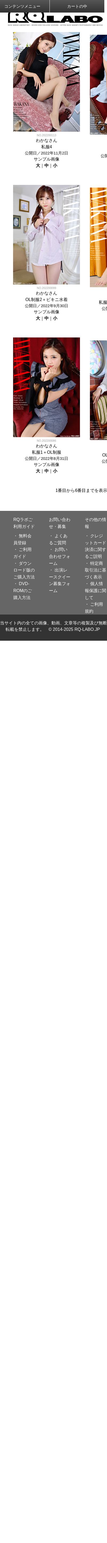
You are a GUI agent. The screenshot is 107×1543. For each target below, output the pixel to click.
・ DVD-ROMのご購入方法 (22, 590)
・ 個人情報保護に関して (95, 590)
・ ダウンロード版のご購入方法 (24, 570)
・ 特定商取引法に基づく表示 (95, 570)
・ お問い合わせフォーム (59, 556)
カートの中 (77, 6)
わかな (41, 140)
